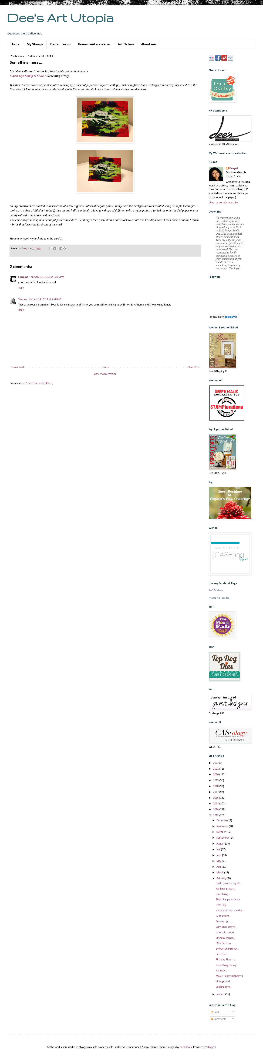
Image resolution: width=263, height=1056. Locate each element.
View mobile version (105, 374)
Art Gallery (126, 44)
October (221, 832)
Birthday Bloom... (225, 959)
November (222, 826)
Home (15, 44)
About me (148, 44)
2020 (216, 774)
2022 (216, 763)
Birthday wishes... (225, 938)
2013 (216, 815)
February (221, 878)
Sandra (22, 299)
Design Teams (60, 44)
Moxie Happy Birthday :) (229, 976)
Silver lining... (223, 894)
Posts (215, 1012)
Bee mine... (222, 954)
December (222, 820)
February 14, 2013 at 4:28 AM (44, 299)
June (219, 855)
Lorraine (23, 277)
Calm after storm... (226, 927)
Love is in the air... (225, 932)
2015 (216, 803)
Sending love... (224, 987)
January (220, 994)
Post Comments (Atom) (39, 383)
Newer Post (17, 367)
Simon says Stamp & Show (27, 76)
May (219, 861)
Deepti (233, 168)
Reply (21, 287)
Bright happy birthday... (228, 899)
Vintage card (223, 981)
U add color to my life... (229, 883)
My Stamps (35, 44)
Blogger (211, 1047)
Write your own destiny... (230, 910)
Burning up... (222, 921)
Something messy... (226, 965)
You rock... (221, 970)
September (223, 837)
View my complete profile (223, 202)
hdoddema (186, 1047)
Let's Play (221, 905)
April (219, 867)
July (218, 849)
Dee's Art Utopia (60, 17)
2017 (216, 792)
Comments (218, 1019)
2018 (216, 786)
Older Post (193, 367)
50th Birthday (223, 943)
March (220, 872)
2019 (216, 780)
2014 (216, 809)
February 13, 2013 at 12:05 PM (46, 277)
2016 (216, 798)
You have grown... (225, 888)
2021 (216, 768)
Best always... (223, 916)
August (220, 843)
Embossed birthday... (227, 948)
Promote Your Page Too (219, 598)
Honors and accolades (94, 44)
